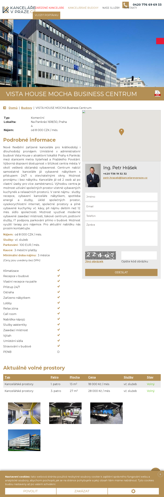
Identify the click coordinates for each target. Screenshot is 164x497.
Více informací (68, 484)
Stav (150, 377)
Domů (13, 108)
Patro (55, 377)
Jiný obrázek (94, 261)
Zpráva (121, 233)
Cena (92, 377)
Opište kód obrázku (134, 261)
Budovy (26, 108)
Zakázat (82, 491)
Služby (128, 377)
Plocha (75, 377)
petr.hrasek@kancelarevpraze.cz (125, 177)
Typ (7, 377)
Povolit (30, 491)
